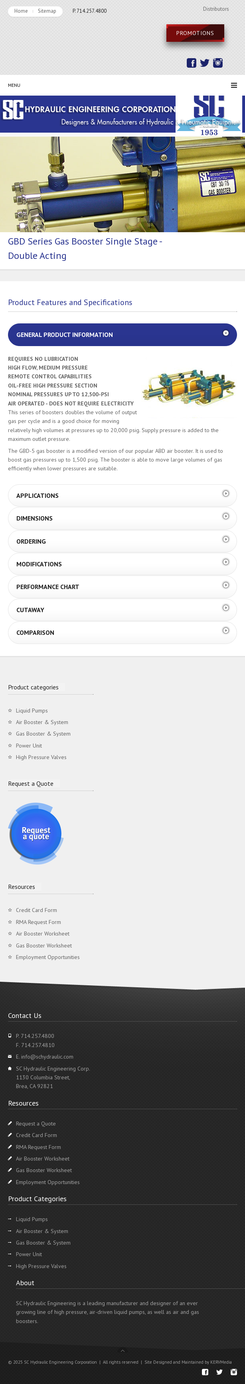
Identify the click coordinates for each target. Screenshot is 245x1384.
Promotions (195, 33)
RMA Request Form (38, 922)
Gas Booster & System (43, 733)
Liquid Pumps (32, 710)
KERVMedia (221, 1362)
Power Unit (29, 745)
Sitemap (47, 11)
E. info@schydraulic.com (44, 1056)
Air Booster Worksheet (42, 933)
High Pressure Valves (41, 757)
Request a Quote (36, 1123)
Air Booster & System (42, 722)
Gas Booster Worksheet (44, 945)
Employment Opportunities (48, 957)
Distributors (216, 9)
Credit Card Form (36, 910)
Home (21, 11)
